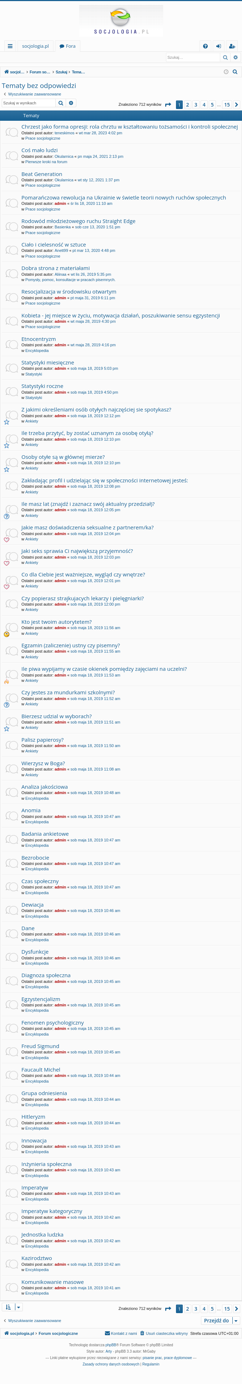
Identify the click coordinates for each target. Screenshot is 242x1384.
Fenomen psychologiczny (52, 1022)
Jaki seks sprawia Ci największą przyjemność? (77, 551)
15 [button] (227, 105)
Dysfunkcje (35, 951)
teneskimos (65, 133)
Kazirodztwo (36, 1258)
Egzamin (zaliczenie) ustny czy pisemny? (70, 645)
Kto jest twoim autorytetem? (56, 622)
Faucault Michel (40, 1069)
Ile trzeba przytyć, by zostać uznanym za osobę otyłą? (87, 433)
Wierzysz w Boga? (43, 763)
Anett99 (61, 251)
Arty (109, 1352)
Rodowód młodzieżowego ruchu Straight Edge (78, 221)
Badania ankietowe (45, 834)
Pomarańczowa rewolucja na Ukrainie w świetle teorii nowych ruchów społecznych (123, 197)
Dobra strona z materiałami (55, 268)
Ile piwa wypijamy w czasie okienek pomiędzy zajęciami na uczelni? (104, 669)
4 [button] (204, 105)
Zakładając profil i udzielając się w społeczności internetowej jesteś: (104, 480)
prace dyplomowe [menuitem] (178, 1358)
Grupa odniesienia (44, 1093)
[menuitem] (205, 46)
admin (60, 204)
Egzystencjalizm (40, 999)
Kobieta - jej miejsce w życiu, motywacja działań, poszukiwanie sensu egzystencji (120, 315)
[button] (167, 105)
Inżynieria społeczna (46, 1164)
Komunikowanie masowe (52, 1282)
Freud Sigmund (40, 1046)
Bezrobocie (35, 857)
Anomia (31, 810)
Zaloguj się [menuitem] (220, 47)
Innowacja (34, 1140)
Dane (28, 928)
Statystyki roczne (42, 386)
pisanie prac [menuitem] (152, 1358)
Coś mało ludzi (39, 150)
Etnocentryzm (38, 339)
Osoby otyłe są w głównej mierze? (63, 457)
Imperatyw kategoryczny (51, 1211)
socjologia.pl (35, 46)
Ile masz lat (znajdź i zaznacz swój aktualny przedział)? (88, 504)
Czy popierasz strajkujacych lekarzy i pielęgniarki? (82, 598)
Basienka (63, 227)
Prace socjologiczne (42, 138)
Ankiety (31, 421)
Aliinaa (60, 275)
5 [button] (212, 105)
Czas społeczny (40, 881)
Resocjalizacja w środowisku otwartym (68, 291)
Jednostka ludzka (42, 1234)
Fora (71, 46)
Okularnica (64, 157)
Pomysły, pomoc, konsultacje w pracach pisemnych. (70, 280)
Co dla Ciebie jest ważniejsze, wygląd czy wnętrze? (83, 574)
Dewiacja (32, 904)
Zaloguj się (18, 57)
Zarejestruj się (52, 57)
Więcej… (11, 47)
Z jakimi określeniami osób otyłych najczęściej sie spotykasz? (96, 409)
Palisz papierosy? (42, 739)
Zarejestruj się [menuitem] (234, 47)
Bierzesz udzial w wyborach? (56, 716)
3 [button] (196, 105)
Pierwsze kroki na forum (46, 162)
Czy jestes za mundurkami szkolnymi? (68, 692)
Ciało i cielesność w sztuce (53, 244)
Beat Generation (41, 174)
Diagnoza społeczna (46, 975)
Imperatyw (34, 1187)
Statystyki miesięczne (47, 362)
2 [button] (187, 105)
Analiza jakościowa (44, 787)
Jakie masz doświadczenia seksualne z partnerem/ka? (87, 527)
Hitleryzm (33, 1116)
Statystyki (33, 374)
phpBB (111, 1345)
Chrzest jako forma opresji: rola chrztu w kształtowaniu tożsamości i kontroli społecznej (129, 126)
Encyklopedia (37, 351)
